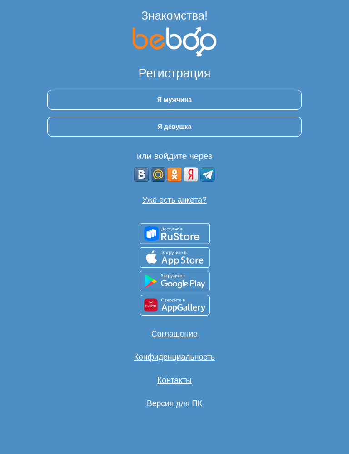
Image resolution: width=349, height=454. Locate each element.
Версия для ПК (174, 403)
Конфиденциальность (174, 357)
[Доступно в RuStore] (175, 233)
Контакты (174, 380)
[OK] (174, 174)
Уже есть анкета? (174, 199)
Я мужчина (174, 99)
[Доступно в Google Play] (175, 281)
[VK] (141, 174)
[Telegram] (207, 174)
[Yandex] (191, 174)
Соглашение (174, 333)
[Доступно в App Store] (175, 257)
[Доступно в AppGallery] (175, 305)
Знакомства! (174, 15)
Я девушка (174, 126)
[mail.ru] (158, 174)
